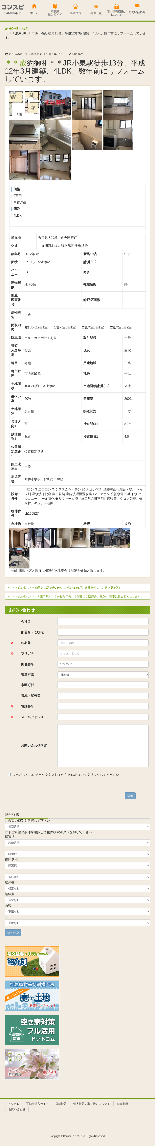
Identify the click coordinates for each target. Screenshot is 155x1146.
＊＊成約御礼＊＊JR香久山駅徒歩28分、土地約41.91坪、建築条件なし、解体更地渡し (67, 587)
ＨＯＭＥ (13, 1103)
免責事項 (122, 1103)
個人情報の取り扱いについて (91, 1103)
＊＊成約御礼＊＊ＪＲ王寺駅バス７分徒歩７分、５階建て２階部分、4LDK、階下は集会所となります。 (77, 596)
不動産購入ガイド (37, 1103)
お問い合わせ (16, 1109)
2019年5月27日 (19, 54)
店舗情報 (61, 1103)
